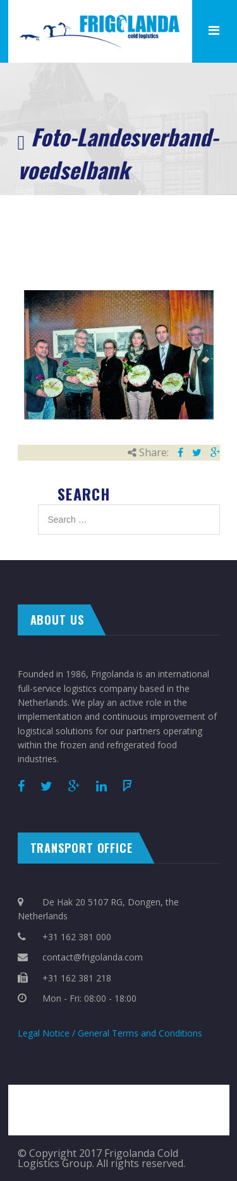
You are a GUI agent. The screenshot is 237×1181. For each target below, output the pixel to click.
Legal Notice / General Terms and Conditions (110, 1033)
